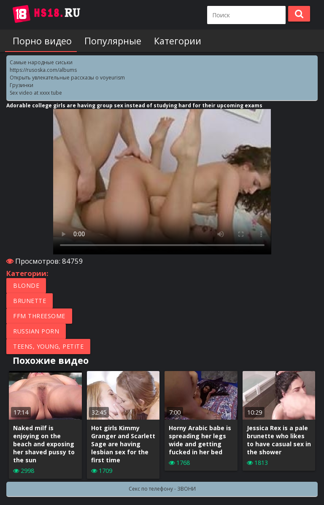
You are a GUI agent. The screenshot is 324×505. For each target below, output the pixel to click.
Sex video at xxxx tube (36, 92)
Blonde (26, 285)
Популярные (107, 41)
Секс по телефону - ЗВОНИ (162, 488)
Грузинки (21, 85)
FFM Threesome (39, 316)
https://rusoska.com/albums (43, 70)
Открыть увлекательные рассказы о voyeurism (67, 77)
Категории (170, 41)
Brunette (29, 301)
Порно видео (39, 41)
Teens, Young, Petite (48, 346)
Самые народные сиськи (41, 62)
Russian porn (36, 331)
